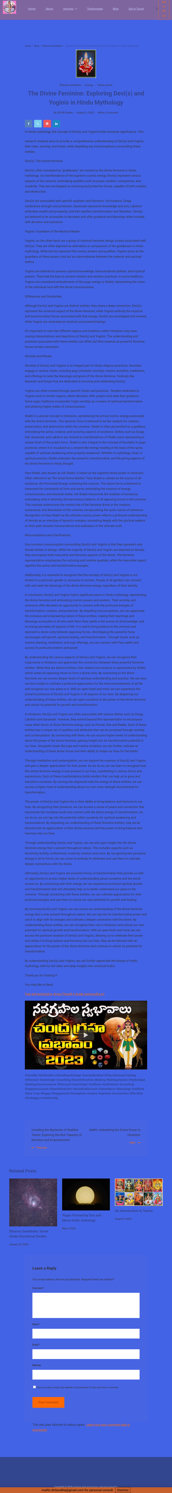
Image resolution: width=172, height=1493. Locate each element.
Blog (115, 11)
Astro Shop (164, 11)
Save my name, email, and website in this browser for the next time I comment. (78, 1387)
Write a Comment (108, 112)
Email (36, 1344)
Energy (89, 85)
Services (70, 11)
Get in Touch (136, 11)
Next (132, 1142)
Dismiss (122, 1490)
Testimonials (95, 11)
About (49, 11)
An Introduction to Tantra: (134, 1211)
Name (36, 1324)
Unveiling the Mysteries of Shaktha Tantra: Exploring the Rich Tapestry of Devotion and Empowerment (57, 1135)
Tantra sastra (104, 85)
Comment (38, 1288)
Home (31, 11)
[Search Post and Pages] (157, 11)
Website (36, 1365)
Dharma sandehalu (70, 85)
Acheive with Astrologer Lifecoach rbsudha (95, 1486)
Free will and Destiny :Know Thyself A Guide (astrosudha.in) (64, 994)
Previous (42, 1147)
